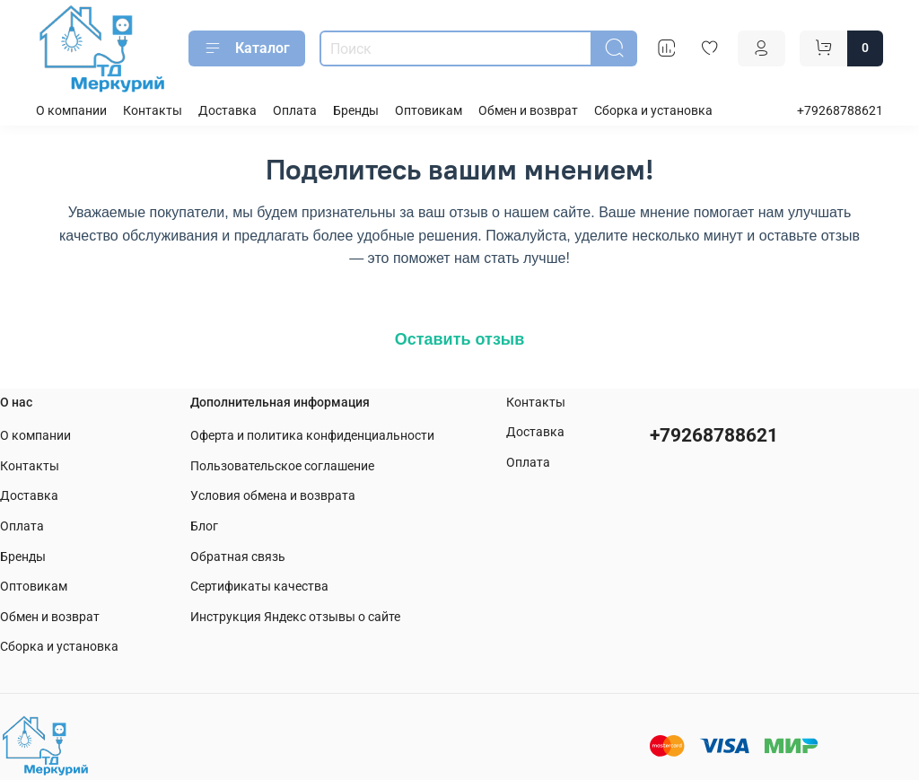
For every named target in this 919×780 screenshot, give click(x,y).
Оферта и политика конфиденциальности (312, 435)
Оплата (295, 110)
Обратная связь (237, 557)
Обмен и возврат (528, 110)
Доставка (227, 110)
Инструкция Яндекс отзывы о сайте (295, 617)
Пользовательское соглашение (282, 466)
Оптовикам (428, 110)
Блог (204, 526)
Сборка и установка (653, 110)
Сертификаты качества (259, 586)
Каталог (247, 48)
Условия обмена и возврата (272, 496)
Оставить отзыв (460, 339)
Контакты (152, 110)
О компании (71, 110)
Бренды (356, 110)
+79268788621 (840, 110)
